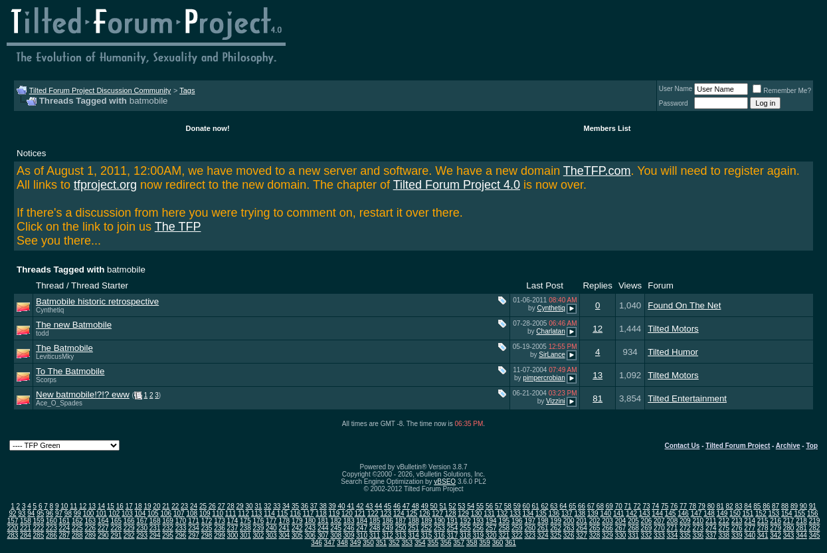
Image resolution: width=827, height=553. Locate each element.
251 (413, 528)
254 (452, 528)
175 (245, 520)
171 (193, 520)
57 (498, 506)
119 (334, 513)
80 (711, 506)
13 (597, 375)
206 (646, 520)
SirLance (552, 354)
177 (271, 520)
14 (101, 506)
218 (801, 520)
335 (685, 535)
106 (165, 513)
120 (347, 513)
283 (13, 535)
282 (814, 528)
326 (569, 535)
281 (801, 528)
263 (569, 528)
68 (600, 506)
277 (749, 528)
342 (775, 535)
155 (799, 513)
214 (749, 520)
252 (426, 528)
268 (633, 528)
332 (646, 535)
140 (605, 513)
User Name (676, 88)
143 (644, 513)
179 (297, 520)
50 (434, 506)
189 (426, 520)
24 (193, 506)
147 (696, 513)
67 (591, 506)
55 (480, 506)
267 (620, 528)
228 (116, 528)
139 (592, 513)
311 (375, 535)
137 (567, 513)
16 (120, 506)
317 (452, 535)
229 (129, 528)
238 (245, 528)
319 (478, 535)
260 (529, 528)
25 (203, 506)
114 (269, 513)
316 (439, 535)
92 (12, 513)
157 (13, 520)
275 (723, 528)
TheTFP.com (597, 170)
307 (323, 535)
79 (701, 506)
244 (323, 528)
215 (763, 520)
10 (64, 506)
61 (535, 506)
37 (314, 506)
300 (232, 535)
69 (609, 506)
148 (709, 513)
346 (316, 542)
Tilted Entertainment (687, 398)
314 (413, 535)
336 (697, 535)
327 (581, 535)
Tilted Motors (673, 329)
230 (141, 528)
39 (332, 506)
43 (369, 506)
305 (297, 535)
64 (563, 506)
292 (129, 535)
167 (141, 520)
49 (424, 506)
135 (541, 513)
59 (517, 506)
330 (620, 535)
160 (51, 520)
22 (175, 506)
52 (452, 506)
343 (788, 535)
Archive (788, 445)
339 (737, 535)
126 (424, 513)
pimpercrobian (544, 378)
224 (64, 528)
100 (88, 513)
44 (378, 506)
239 (258, 528)
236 (219, 528)
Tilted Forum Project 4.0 (456, 184)
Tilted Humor (673, 352)
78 (692, 506)
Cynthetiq (50, 310)
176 (258, 520)
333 (659, 535)
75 (664, 506)
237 (232, 528)
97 (58, 513)
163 (90, 520)
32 (267, 506)
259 (517, 528)
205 (633, 520)
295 (167, 535)
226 (90, 528)
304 (284, 535)
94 (31, 513)
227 (103, 528)
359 (484, 542)
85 (757, 506)
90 (803, 506)
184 (361, 520)
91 (812, 506)
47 (406, 506)
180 (310, 520)
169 (167, 520)
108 (191, 513)
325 (555, 535)
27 (221, 506)
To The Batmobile (70, 371)
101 (101, 513)
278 (763, 528)
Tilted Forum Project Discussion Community (100, 90)
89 (794, 506)
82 (729, 506)
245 (335, 528)
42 (359, 506)
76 (674, 506)
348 (342, 542)
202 (594, 520)
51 (442, 506)
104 (140, 513)
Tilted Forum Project (737, 445)
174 (232, 520)
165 (116, 520)
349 (355, 542)
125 (411, 513)
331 (633, 535)
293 (141, 535)
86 (766, 506)
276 (737, 528)
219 (814, 520)
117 (308, 513)
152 (761, 513)
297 (193, 535)
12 (597, 329)
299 (219, 535)
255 (465, 528)
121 (360, 513)
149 (722, 513)
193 (478, 520)
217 (788, 520)
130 (476, 513)
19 (147, 506)
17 (129, 506)
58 (507, 506)
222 (39, 528)
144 (657, 513)
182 (335, 520)
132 (502, 513)
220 (13, 528)
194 (491, 520)
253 (439, 528)
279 (775, 528)
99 (77, 513)
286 (51, 535)
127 (437, 513)
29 (240, 506)
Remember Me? (782, 90)
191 (452, 520)
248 (375, 528)
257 (491, 528)
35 (295, 506)
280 (788, 528)
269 (646, 528)
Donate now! (208, 128)
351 (381, 542)
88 (784, 506)
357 (458, 542)
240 (271, 528)
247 (361, 528)
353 (407, 542)
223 (51, 528)
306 (310, 535)
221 (25, 528)
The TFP (178, 226)
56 (489, 506)
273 (697, 528)
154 (786, 513)
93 (21, 513)
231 (155, 528)
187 (401, 520)
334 (672, 535)
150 (735, 513)
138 (579, 513)
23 (184, 506)
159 (39, 520)
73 (646, 506)
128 (450, 513)
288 (77, 535)
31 (258, 506)
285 (39, 535)
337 (711, 535)
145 (670, 513)
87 (775, 506)
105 (153, 513)
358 (472, 542)
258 (503, 528)
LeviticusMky (55, 356)
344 (801, 535)
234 (193, 528)
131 (489, 513)
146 (683, 513)
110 (217, 513)
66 (581, 506)
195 (503, 520)
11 (73, 506)
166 (129, 520)
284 (25, 535)
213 (737, 520)
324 (543, 535)
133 (515, 513)
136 (554, 513)
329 (607, 535)
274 (711, 528)
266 (607, 528)
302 (258, 535)
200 (569, 520)
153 (774, 513)
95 (40, 513)
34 (286, 506)
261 (543, 528)
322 (517, 535)
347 (329, 542)
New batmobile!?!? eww (83, 394)
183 (349, 520)
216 (775, 520)
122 (373, 513)
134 (528, 513)
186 (387, 520)
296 (181, 535)
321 (503, 535)
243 (310, 528)
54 (470, 506)
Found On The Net (684, 305)
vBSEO (445, 481)
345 (814, 535)
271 (672, 528)
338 (723, 535)
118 (321, 513)
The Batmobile (64, 348)
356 (446, 542)
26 (212, 506)
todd (42, 333)
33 (276, 506)
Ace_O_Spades (59, 403)
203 (607, 520)
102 (114, 513)
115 (282, 513)
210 (697, 520)
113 (256, 513)
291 (116, 535)
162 (77, 520)
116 (295, 513)
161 (64, 520)
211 (711, 520)
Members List (607, 128)
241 (284, 528)
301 (245, 535)
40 (341, 506)
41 (350, 506)
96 (49, 513)
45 (387, 506)
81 (597, 398)
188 (413, 520)
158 (25, 520)
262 (555, 528)
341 (763, 535)
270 (659, 528)
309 (349, 535)
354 (420, 542)
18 (138, 506)
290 (103, 535)
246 (349, 528)
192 (465, 520)
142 (631, 513)
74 (655, 506)
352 (394, 542)
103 (127, 513)
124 (399, 513)
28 (230, 506)
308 (335, 535)
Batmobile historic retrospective (97, 301)
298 (207, 535)
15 (110, 506)
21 (165, 506)
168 (155, 520)
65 (572, 506)
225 (77, 528)
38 (323, 506)
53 (461, 506)
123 (385, 513)
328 (594, 535)
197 (529, 520)
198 (543, 520)
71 (628, 506)
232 (167, 528)
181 (323, 520)
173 (219, 520)
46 (397, 506)
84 (747, 506)
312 (387, 535)
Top (812, 445)
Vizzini (555, 401)
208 (672, 520)
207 (659, 520)
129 (463, 513)
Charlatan (550, 331)
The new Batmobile (74, 325)
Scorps (46, 380)
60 (526, 506)
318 (465, 535)
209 (685, 520)
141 (618, 513)
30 (248, 506)
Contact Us (682, 445)
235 (207, 528)
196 (517, 520)
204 (620, 520)
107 (179, 513)
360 (498, 542)
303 (271, 535)
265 (594, 528)
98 (68, 513)
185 (375, 520)
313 (401, 535)
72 (636, 506)
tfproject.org (105, 184)
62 (544, 506)
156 (812, 513)
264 (581, 528)
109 (205, 513)
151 (748, 513)
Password (673, 103)
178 (284, 520)
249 (387, 528)
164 (103, 520)
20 (156, 506)
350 (368, 542)
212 (723, 520)
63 (553, 506)
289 (90, 535)
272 (685, 528)
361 (510, 542)
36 (304, 506)
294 (155, 535)
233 (181, 528)
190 (439, 520)
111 (230, 513)
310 (361, 535)
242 (297, 528)
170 (181, 520)
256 (478, 528)
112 (243, 513)
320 (491, 535)
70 (618, 506)
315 (426, 535)
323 (529, 535)
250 (401, 528)
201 (581, 520)
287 (64, 535)
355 (432, 542)
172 (207, 520)
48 (415, 506)
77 (683, 506)
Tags (187, 90)
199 (555, 520)
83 (738, 506)
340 (749, 535)
